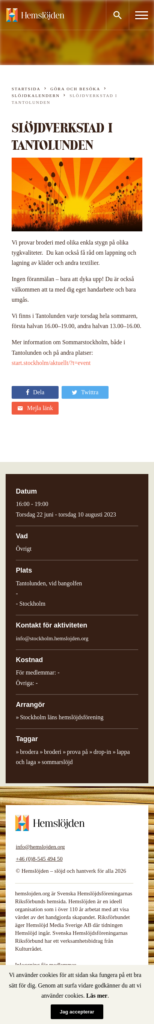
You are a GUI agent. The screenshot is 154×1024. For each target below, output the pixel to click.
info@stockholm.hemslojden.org (52, 638)
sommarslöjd (57, 762)
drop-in (102, 752)
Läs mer (96, 995)
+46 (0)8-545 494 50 (39, 859)
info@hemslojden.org (40, 847)
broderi (52, 752)
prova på (77, 752)
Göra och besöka (75, 89)
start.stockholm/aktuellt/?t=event (51, 363)
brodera (29, 752)
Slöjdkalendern (36, 95)
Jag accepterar (77, 1012)
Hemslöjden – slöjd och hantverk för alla (35, 15)
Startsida (26, 89)
